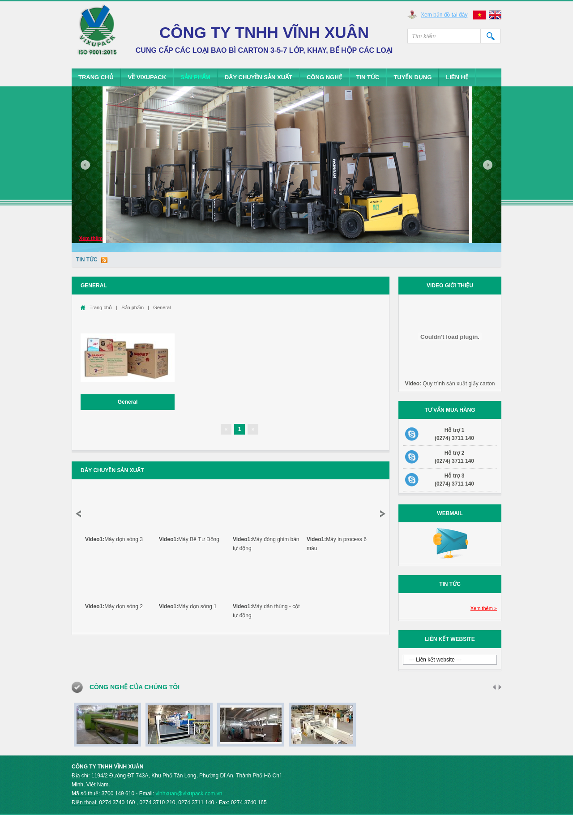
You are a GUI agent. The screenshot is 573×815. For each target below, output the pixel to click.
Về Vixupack (147, 77)
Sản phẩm (195, 77)
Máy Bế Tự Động (189, 539)
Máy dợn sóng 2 (114, 606)
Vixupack (97, 34)
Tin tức (368, 77)
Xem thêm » (483, 608)
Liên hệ (457, 77)
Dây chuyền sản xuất (258, 77)
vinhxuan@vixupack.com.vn (188, 793)
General (162, 307)
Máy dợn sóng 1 (188, 606)
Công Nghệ (324, 77)
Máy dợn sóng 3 (114, 539)
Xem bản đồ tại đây (444, 15)
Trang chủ (96, 77)
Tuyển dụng (412, 77)
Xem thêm (91, 238)
